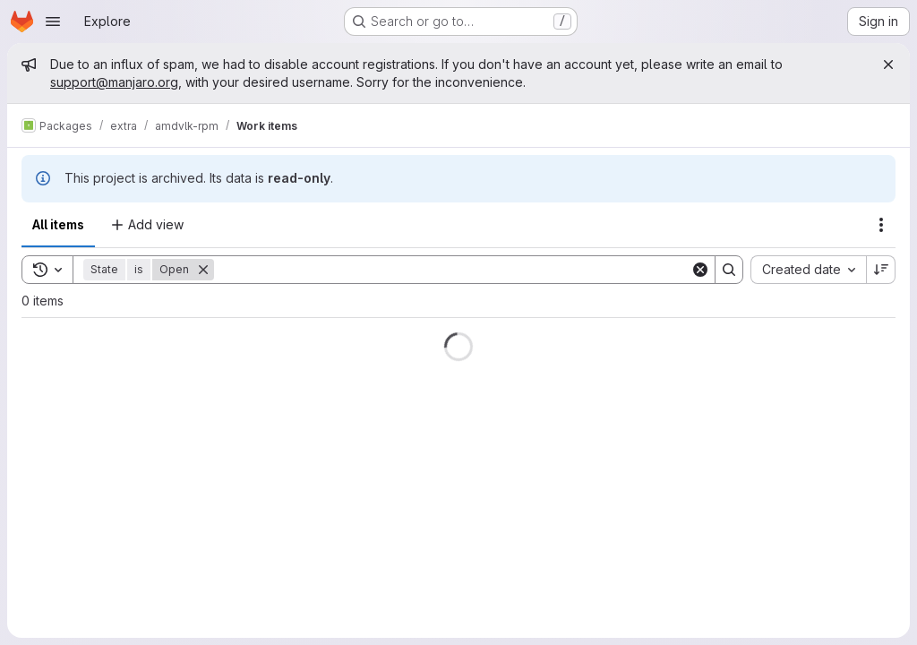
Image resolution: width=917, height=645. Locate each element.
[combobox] (808, 269)
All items (58, 224)
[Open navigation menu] (53, 21)
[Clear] (700, 269)
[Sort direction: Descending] (881, 269)
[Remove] (203, 269)
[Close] (888, 64)
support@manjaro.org (114, 82)
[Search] (452, 269)
